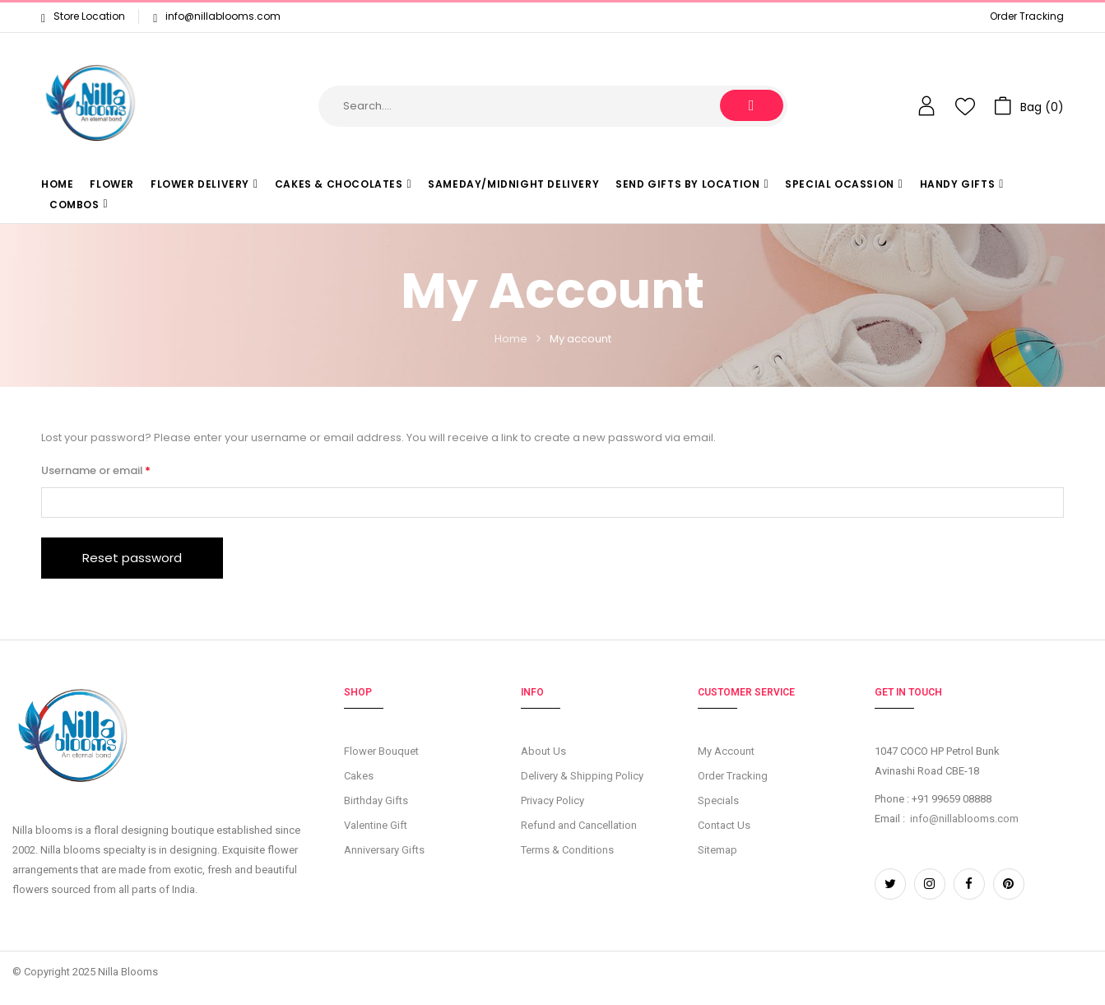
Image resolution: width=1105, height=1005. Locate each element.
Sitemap (717, 850)
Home (510, 339)
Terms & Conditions (567, 850)
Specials (718, 800)
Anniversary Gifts (384, 850)
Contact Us (724, 825)
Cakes (359, 776)
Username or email (119, 469)
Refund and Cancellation (579, 825)
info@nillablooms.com (223, 16)
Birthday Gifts (376, 800)
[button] (1029, 106)
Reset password (132, 557)
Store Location (83, 16)
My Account (726, 751)
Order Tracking (1027, 16)
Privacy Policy (552, 800)
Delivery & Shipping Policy (582, 776)
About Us (543, 751)
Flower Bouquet (381, 751)
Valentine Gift (375, 825)
